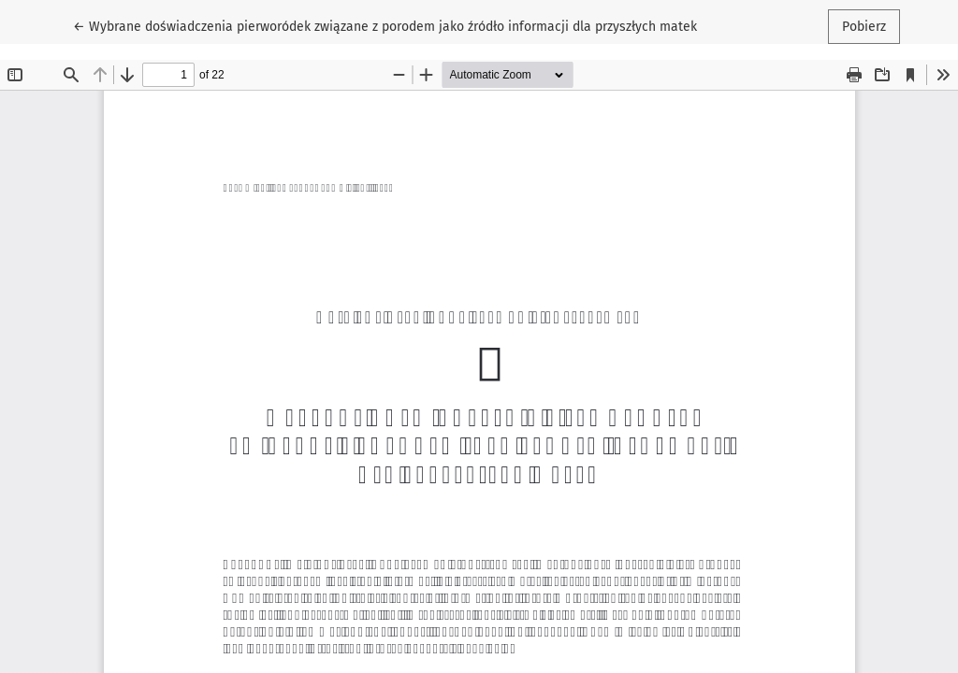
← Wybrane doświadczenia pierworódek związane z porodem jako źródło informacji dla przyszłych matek (385, 25)
